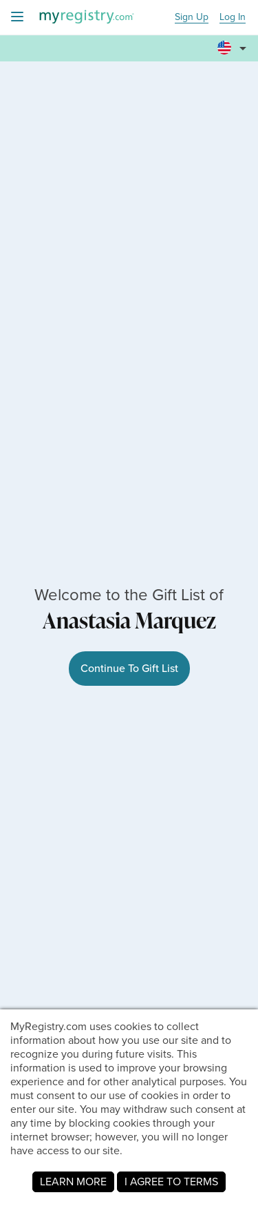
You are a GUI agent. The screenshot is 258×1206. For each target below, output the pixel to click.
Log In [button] (232, 17)
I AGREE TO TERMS (171, 1181)
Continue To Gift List (129, 668)
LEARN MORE (73, 1181)
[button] (233, 42)
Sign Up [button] (191, 17)
